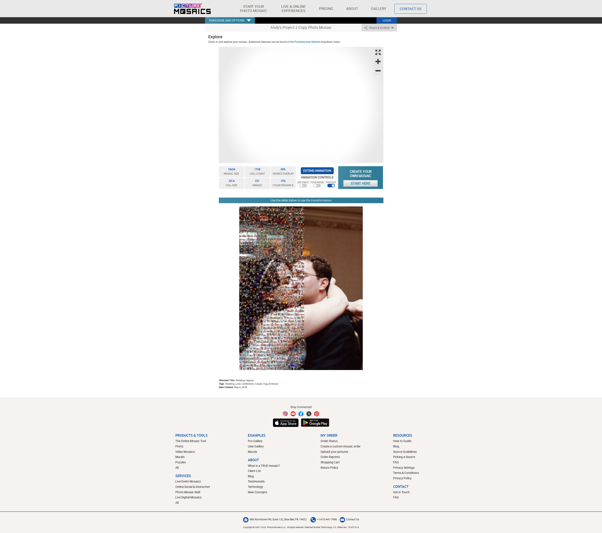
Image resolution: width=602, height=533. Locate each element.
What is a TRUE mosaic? (264, 466)
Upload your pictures (334, 452)
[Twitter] (309, 413)
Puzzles (180, 462)
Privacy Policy (402, 478)
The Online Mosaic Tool (190, 441)
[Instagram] (285, 413)
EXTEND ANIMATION (317, 171)
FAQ (396, 462)
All (177, 467)
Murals (180, 457)
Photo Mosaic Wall (187, 492)
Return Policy (329, 467)
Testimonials (256, 481)
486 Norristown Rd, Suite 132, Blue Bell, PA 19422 (275, 519)
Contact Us (349, 519)
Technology (255, 487)
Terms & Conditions (406, 473)
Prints (179, 446)
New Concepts (257, 492)
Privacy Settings (404, 467)
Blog (251, 476)
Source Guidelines (405, 452)
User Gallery (256, 446)
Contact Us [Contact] (410, 8)
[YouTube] (293, 413)
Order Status (329, 441)
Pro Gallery (255, 441)
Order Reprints (330, 457)
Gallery (378, 8)
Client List (254, 471)
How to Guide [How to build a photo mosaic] (402, 441)
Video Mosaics (185, 452)
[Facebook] (301, 413)
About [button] (353, 8)
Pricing (326, 8)
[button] (253, 8)
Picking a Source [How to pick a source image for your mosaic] (404, 457)
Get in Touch (401, 492)
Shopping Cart (330, 462)
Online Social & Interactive (192, 487)
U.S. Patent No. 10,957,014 (346, 527)
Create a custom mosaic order (341, 446)
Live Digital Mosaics (188, 497)
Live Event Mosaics (188, 481)
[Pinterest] (316, 413)
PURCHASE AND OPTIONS (226, 20)
